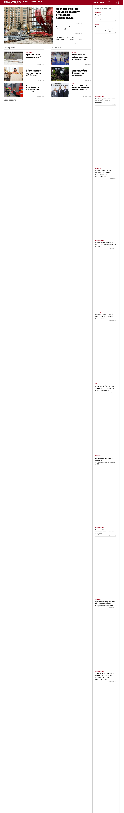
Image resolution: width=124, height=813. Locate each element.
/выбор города (98, 2)
